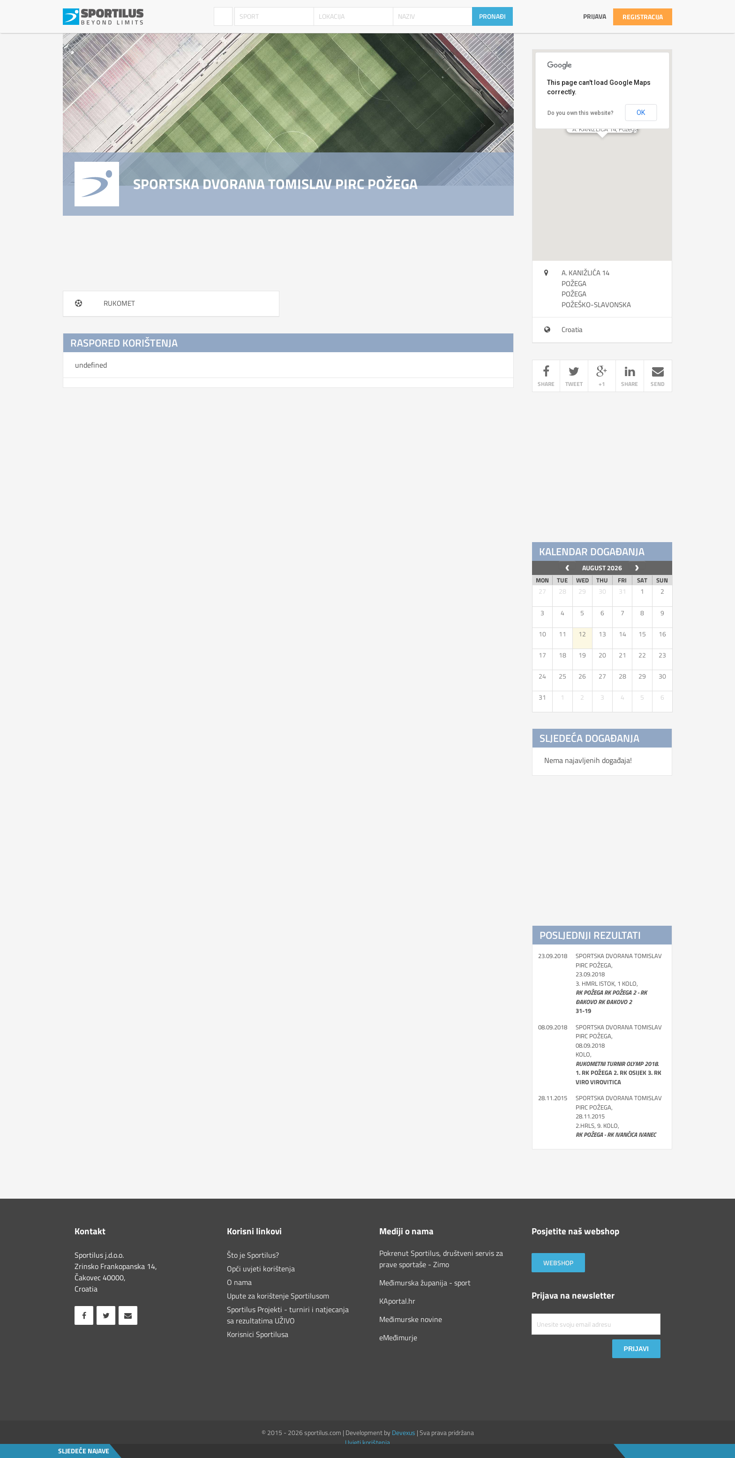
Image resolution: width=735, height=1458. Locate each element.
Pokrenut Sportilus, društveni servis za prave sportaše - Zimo (441, 1258)
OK (641, 112)
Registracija (642, 17)
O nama (239, 1282)
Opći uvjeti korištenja (261, 1268)
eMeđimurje (398, 1337)
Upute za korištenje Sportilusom (278, 1295)
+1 (601, 377)
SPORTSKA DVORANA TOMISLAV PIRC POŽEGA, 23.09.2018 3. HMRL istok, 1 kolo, (619, 984)
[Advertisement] (602, 467)
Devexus (403, 1432)
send (658, 377)
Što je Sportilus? (253, 1255)
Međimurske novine (410, 1319)
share (546, 377)
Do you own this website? (581, 113)
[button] (602, 146)
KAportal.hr (397, 1301)
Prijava (594, 16)
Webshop (558, 1263)
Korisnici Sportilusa (257, 1334)
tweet (573, 377)
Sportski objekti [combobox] (223, 16)
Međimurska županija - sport (425, 1282)
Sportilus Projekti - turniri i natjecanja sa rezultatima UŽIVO (288, 1315)
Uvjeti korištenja (367, 1442)
